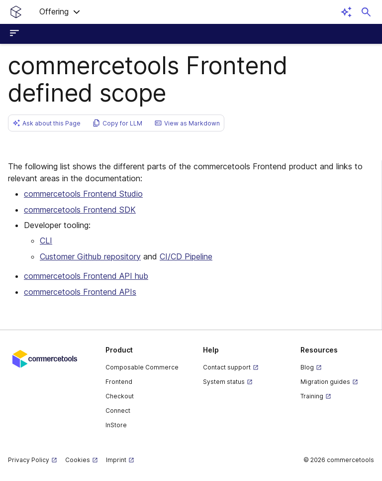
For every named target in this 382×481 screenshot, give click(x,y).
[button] (60, 12)
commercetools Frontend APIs (80, 292)
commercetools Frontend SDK (80, 210)
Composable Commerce (142, 367)
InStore (116, 425)
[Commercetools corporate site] (45, 358)
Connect (117, 410)
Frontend (118, 381)
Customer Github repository (90, 256)
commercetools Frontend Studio (83, 194)
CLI (46, 240)
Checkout (119, 396)
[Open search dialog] (366, 12)
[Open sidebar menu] (16, 34)
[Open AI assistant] (346, 12)
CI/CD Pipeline (186, 256)
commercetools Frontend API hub (86, 276)
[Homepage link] (16, 12)
